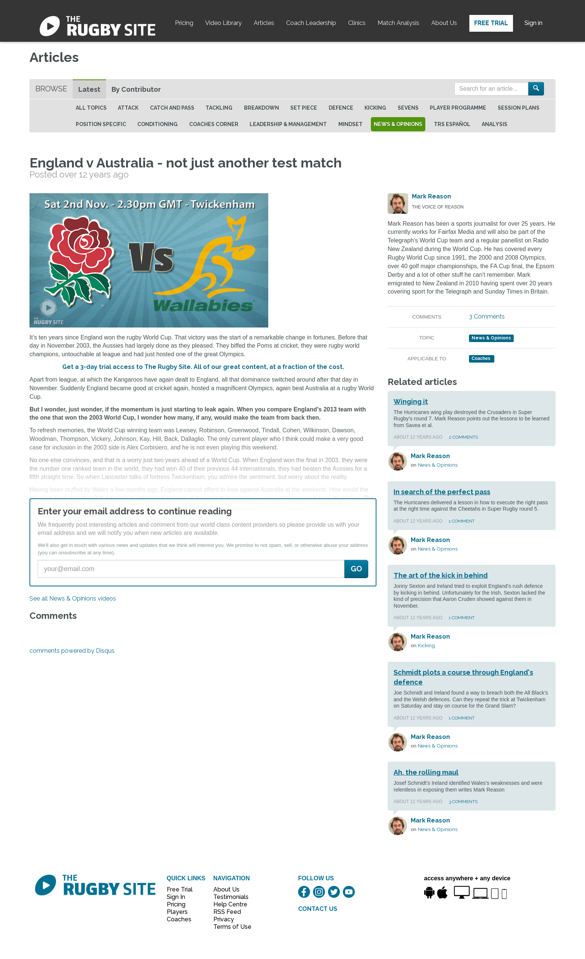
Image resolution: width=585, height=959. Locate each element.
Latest (89, 89)
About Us (444, 22)
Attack (128, 108)
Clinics (357, 22)
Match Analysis (398, 22)
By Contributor (136, 89)
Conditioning (157, 124)
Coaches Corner (213, 124)
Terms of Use (228, 926)
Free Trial (491, 22)
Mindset (350, 124)
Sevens (408, 108)
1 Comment (462, 521)
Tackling (219, 108)
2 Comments (463, 437)
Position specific (101, 124)
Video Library (223, 22)
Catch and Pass (172, 108)
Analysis (494, 124)
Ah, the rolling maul (426, 772)
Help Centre (228, 904)
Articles (264, 22)
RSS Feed (228, 911)
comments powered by (72, 650)
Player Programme (458, 108)
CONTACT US (317, 908)
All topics (91, 108)
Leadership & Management (288, 124)
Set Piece (303, 108)
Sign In (176, 896)
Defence (341, 108)
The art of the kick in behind (441, 575)
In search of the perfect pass (442, 492)
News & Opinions (398, 124)
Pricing (184, 22)
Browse (51, 88)
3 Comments (487, 316)
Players (177, 911)
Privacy (223, 919)
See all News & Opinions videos (72, 598)
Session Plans (518, 108)
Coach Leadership (311, 22)
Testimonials (228, 896)
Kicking (375, 108)
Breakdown (261, 108)
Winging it (411, 401)
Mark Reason (431, 196)
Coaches (179, 919)
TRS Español (452, 124)
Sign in (533, 22)
